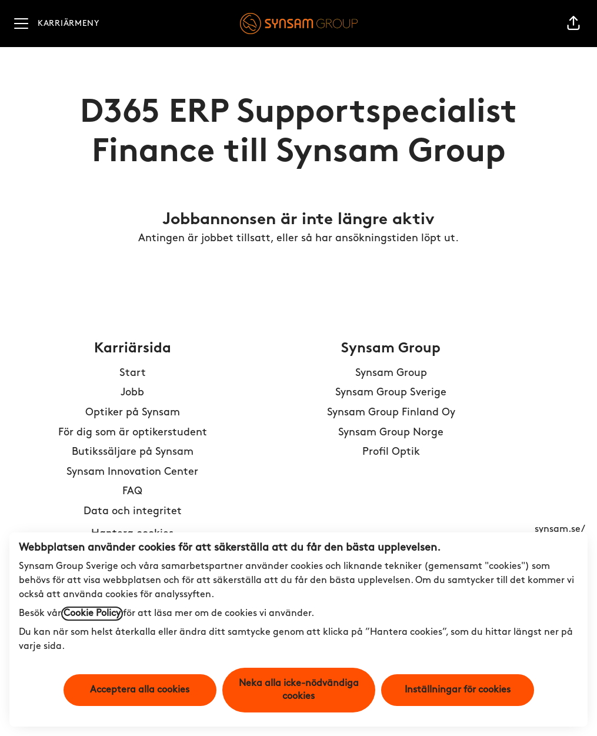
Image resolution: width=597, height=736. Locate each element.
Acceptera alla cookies (139, 690)
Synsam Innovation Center (132, 472)
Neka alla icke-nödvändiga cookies (299, 690)
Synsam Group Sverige (390, 392)
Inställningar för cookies (458, 690)
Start (132, 373)
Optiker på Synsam (132, 412)
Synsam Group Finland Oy (391, 412)
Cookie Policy (92, 613)
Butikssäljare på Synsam (133, 452)
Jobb (132, 392)
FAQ (132, 491)
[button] (573, 23)
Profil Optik (391, 452)
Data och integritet (133, 511)
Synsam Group (391, 373)
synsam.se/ (560, 529)
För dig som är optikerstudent (132, 432)
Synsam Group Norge (390, 432)
